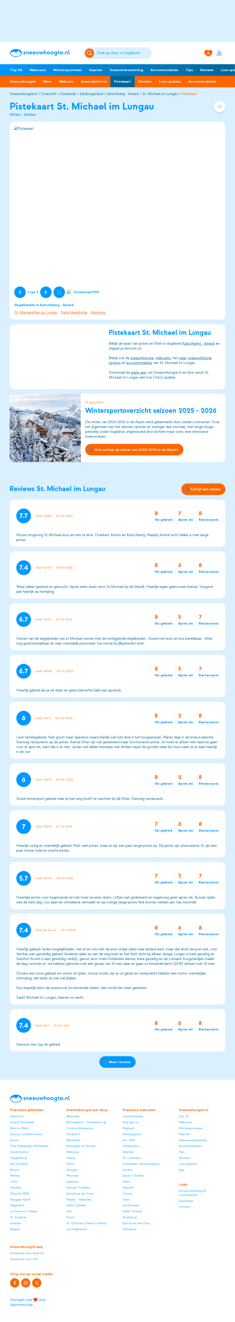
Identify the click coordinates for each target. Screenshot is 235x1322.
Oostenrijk (68, 94)
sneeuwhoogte (142, 358)
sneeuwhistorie (199, 358)
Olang (70, 1158)
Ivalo (14, 1181)
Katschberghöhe (74, 312)
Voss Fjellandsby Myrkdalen (29, 1146)
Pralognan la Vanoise (80, 1146)
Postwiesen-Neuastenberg (141, 1164)
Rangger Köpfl (20, 1199)
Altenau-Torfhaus (78, 1187)
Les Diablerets (76, 1229)
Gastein (15, 1223)
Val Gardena (19, 1164)
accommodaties (139, 363)
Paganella (17, 1205)
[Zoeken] (123, 53)
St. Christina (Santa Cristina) (86, 1223)
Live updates (188, 1164)
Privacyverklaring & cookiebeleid (192, 1193)
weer (182, 358)
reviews (114, 363)
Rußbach (129, 1128)
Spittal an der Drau (80, 1193)
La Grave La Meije (23, 1211)
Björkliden (73, 1140)
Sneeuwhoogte (23, 81)
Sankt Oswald (76, 1205)
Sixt (69, 1211)
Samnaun (72, 1181)
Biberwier (73, 1116)
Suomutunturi (19, 1152)
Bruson (15, 1170)
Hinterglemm (132, 1134)
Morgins (72, 1170)
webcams (163, 358)
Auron (14, 1140)
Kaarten (95, 70)
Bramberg (130, 1217)
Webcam (66, 81)
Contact (185, 1207)
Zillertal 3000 (19, 1193)
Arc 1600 (129, 1140)
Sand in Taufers (133, 1175)
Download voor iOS (24, 1259)
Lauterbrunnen (133, 1116)
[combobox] (123, 53)
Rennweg (98, 312)
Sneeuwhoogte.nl (23, 94)
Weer (47, 81)
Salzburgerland (91, 94)
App (182, 1170)
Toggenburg (18, 1158)
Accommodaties (164, 70)
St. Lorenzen (131, 1158)
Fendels (15, 1187)
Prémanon (130, 1229)
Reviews (207, 70)
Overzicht (48, 94)
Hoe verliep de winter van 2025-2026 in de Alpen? (134, 449)
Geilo (127, 1181)
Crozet (127, 1193)
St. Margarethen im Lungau (35, 312)
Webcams (38, 70)
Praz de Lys (131, 1122)
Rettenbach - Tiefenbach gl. (86, 1122)
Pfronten (72, 1175)
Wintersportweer (67, 70)
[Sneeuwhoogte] (44, 53)
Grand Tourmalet (22, 1122)
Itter (126, 1199)
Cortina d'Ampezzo (79, 1128)
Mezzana (72, 1152)
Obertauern (131, 1146)
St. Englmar (18, 1217)
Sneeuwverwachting (126, 70)
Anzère (127, 1170)
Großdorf (73, 1134)
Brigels (15, 1229)
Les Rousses (131, 1205)
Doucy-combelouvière (26, 1134)
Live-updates (170, 81)
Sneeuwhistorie (94, 81)
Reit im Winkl (19, 1128)
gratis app (138, 372)
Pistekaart (122, 81)
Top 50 (16, 70)
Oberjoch (17, 1116)
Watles (15, 1175)
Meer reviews (117, 1062)
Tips (189, 70)
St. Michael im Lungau (160, 94)
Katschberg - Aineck (122, 94)
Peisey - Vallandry (79, 1199)
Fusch (70, 1217)
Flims (69, 1164)
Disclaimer (186, 1201)
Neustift (128, 1187)
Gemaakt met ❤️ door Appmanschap (28, 1302)
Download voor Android (27, 1253)
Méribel (128, 1152)
